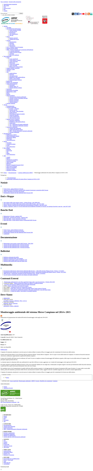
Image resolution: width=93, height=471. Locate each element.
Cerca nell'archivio (10, 140)
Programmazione (10, 106)
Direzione (11, 43)
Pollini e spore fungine (14, 78)
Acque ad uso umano (14, 64)
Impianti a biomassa (14, 99)
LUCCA (25, 300)
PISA (21, 300)
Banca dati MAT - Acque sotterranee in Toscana (14, 218)
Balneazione (12, 62)
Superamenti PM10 (7, 452)
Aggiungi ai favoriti (8, 388)
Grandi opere (12, 123)
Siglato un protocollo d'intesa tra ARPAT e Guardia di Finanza (28, 283)
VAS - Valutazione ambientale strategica (18, 125)
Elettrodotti (12, 85)
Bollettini (8, 149)
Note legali (10, 460)
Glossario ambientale (14, 132)
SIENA (11, 306)
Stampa (5, 386)
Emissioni (11, 74)
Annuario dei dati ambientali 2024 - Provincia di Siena (16, 244)
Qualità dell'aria (13, 73)
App (4, 421)
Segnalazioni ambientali (9, 434)
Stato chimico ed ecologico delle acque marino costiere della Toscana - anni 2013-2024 (23, 203)
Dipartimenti (12, 45)
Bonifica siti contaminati (12, 82)
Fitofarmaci (9, 89)
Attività (5, 104)
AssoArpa (11, 53)
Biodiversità (9, 81)
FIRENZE (5, 303)
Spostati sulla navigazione (15, 1)
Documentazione (7, 133)
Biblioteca (8, 163)
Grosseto (37, 381)
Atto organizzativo (13, 34)
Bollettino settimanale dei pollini (11, 257)
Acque (7, 57)
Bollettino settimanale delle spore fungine (13, 258)
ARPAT (33, 381)
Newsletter (8, 142)
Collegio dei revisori (14, 39)
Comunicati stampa (10, 144)
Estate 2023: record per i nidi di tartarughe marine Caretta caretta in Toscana (28, 288)
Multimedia (9, 138)
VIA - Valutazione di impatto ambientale (18, 124)
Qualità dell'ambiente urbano (16, 129)
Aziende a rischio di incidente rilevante (18, 98)
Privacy (5, 460)
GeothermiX (6, 233)
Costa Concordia (13, 65)
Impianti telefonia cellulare (15, 87)
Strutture (8, 40)
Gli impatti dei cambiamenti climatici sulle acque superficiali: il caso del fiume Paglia (30, 289)
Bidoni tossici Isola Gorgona (16, 66)
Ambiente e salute (10, 69)
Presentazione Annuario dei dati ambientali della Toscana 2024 (18, 192)
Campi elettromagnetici (11, 83)
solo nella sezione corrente (8, 15)
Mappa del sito (6, 462)
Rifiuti (7, 93)
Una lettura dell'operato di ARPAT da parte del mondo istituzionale (19, 284)
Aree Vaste (11, 44)
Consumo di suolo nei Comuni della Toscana (21, 287)
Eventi (7, 145)
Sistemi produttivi (10, 95)
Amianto (8, 70)
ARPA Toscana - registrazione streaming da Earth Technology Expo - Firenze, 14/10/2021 (24, 273)
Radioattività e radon (11, 91)
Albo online (6, 5)
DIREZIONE (6, 298)
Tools (4, 461)
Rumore (8, 94)
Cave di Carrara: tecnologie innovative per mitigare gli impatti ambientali (20, 274)
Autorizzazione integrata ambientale (17, 97)
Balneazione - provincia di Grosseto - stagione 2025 (15, 217)
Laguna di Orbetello (14, 115)
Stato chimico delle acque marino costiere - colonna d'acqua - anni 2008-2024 (21, 202)
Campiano (55, 381)
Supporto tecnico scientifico (12, 119)
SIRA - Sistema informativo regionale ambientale (20, 131)
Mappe (8, 153)
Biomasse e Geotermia (8, 455)
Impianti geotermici (14, 100)
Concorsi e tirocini (7, 445)
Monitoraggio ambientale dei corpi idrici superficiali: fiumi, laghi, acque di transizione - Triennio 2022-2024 (29, 282)
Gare (4, 6)
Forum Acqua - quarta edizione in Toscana (13, 188)
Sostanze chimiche (10, 103)
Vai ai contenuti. (4, 1)
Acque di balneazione (14, 116)
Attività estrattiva (13, 102)
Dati (7, 152)
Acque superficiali (13, 59)
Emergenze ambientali (14, 120)
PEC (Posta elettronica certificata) (8, 402)
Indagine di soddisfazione (9, 435)
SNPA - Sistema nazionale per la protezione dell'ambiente (19, 49)
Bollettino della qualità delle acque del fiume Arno (15, 261)
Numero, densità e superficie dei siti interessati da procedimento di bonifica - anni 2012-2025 (25, 205)
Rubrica (8, 158)
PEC (4, 9)
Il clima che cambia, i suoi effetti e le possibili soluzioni (24, 291)
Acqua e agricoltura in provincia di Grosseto (13, 191)
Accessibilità (6, 464)
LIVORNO (6, 300)
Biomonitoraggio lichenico (15, 79)
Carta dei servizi (13, 31)
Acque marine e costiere (15, 60)
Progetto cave (6, 453)
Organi (8, 36)
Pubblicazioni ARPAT (11, 134)
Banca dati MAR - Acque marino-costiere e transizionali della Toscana (19, 220)
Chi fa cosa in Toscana (11, 166)
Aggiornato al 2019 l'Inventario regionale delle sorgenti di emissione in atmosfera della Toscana (25, 190)
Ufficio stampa (9, 162)
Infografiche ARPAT (11, 137)
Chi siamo (8, 27)
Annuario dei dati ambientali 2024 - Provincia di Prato (16, 246)
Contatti (5, 10)
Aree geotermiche (13, 76)
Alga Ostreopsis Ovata (14, 117)
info (18, 402)
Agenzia (5, 26)
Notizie (5, 141)
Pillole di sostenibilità (11, 167)
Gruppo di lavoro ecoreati (15, 52)
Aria (7, 72)
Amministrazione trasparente (10, 4)
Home (5, 172)
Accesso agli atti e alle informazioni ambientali (14, 436)
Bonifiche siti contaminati (46, 381)
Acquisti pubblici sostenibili (12, 68)
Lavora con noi (7, 8)
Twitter (5, 417)
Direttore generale (13, 38)
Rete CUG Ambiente (14, 55)
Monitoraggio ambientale (25, 381)
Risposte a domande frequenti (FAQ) (15, 165)
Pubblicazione (4, 349)
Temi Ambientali (7, 56)
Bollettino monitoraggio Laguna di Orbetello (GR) (15, 259)
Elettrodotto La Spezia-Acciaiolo (17, 114)
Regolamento (12, 32)
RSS (4, 418)
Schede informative (8, 427)
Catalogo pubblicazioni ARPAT (25, 172)
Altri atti (11, 35)
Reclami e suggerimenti (9, 433)
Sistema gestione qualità (12, 48)
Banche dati (9, 150)
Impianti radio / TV (13, 86)
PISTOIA (15, 303)
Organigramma (12, 41)
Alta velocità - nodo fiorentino (16, 111)
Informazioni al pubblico (12, 159)
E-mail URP (6, 444)
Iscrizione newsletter (11, 161)
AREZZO (16, 306)
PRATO (10, 303)
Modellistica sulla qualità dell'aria (17, 77)
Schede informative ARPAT (12, 136)
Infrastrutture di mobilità (12, 90)
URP (4, 155)
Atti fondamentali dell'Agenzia (13, 28)
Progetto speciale (13, 110)
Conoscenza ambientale (11, 127)
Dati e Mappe (6, 148)
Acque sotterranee (13, 61)
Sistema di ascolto (10, 169)
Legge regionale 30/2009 (15, 30)
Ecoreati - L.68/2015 (14, 108)
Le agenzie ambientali (14, 51)
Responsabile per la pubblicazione (11, 458)
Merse (7, 377)
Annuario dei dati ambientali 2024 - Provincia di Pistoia (16, 247)
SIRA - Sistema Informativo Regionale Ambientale (15, 429)
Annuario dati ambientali (15, 128)
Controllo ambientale (11, 107)
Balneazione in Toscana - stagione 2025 (12, 216)
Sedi (4, 440)
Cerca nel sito (4, 13)
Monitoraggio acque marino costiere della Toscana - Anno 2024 (18, 243)
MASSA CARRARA (14, 300)
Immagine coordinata (11, 170)
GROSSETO (6, 306)
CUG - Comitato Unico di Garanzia (14, 47)
